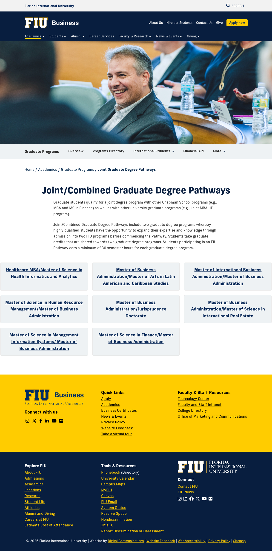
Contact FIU (188, 486)
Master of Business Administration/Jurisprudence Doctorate (136, 309)
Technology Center (193, 398)
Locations (33, 490)
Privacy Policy (113, 422)
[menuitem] (34, 36)
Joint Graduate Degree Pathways (127, 169)
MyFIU (106, 490)
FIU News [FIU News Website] (186, 492)
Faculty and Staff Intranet (199, 404)
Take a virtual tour (116, 434)
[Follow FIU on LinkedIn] (186, 498)
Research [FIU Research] (32, 495)
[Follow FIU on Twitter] (198, 498)
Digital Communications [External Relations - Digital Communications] (126, 541)
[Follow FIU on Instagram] (180, 498)
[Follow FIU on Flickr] (211, 498)
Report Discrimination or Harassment (132, 531)
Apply (106, 398)
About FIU (33, 472)
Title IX (107, 525)
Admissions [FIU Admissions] (34, 478)
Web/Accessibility (192, 541)
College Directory (192, 410)
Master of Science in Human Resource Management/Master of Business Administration (44, 309)
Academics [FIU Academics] (34, 484)
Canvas (107, 495)
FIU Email (109, 501)
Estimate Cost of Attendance (49, 525)
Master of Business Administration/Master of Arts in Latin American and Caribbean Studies (136, 276)
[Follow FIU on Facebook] (192, 498)
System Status (113, 507)
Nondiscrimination (116, 519)
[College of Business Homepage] (52, 22)
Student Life (35, 501)
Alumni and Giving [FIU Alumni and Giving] (40, 513)
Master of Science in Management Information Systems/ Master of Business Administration (44, 341)
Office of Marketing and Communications (212, 416)
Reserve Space (114, 513)
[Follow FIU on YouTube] (205, 498)
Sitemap (239, 541)
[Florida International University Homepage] (49, 6)
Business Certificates (119, 410)
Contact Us (204, 23)
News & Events (113, 416)
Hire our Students (179, 23)
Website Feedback (117, 428)
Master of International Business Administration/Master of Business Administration (228, 276)
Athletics (32, 507)
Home (29, 169)
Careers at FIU (37, 519)
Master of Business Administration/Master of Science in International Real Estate (228, 309)
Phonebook (110, 472)
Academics (47, 169)
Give (219, 23)
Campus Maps (113, 484)
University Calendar (118, 478)
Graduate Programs (42, 152)
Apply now (237, 23)
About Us (156, 23)
